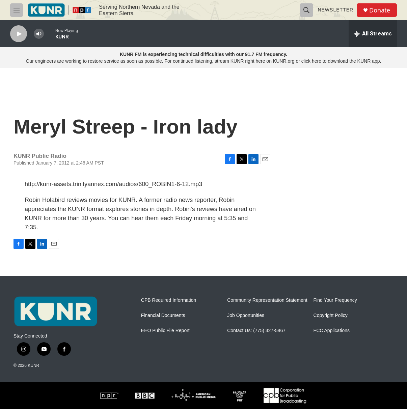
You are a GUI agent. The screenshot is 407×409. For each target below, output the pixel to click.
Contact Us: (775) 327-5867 (256, 330)
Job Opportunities (245, 315)
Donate (379, 10)
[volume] (39, 33)
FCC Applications (332, 330)
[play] (18, 34)
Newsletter (335, 9)
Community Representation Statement (267, 300)
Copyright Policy (331, 315)
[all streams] (373, 33)
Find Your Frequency (335, 300)
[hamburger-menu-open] (16, 10)
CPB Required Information (168, 300)
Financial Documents (163, 315)
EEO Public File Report (165, 330)
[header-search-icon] (306, 10)
